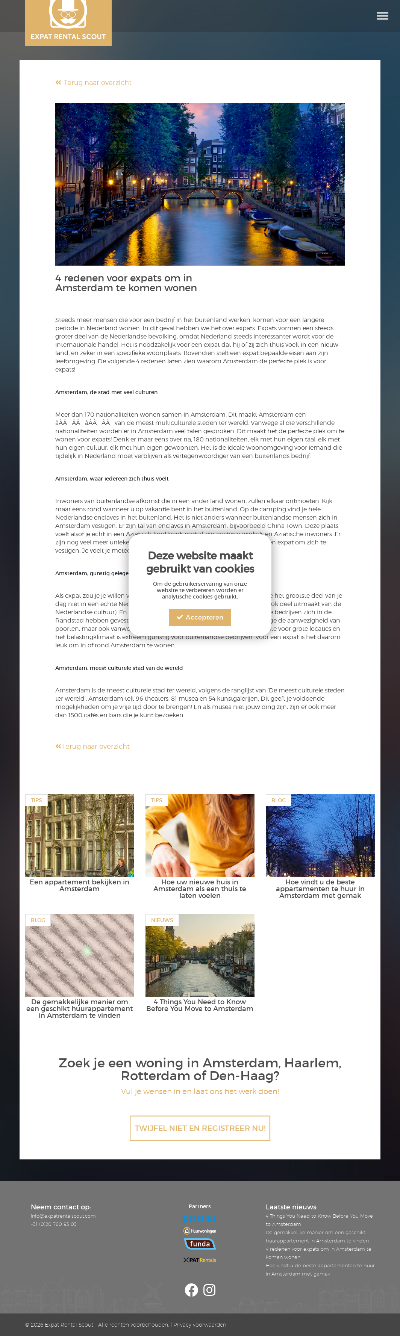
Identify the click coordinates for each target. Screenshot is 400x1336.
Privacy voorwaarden (199, 1325)
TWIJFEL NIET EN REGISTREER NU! (200, 1128)
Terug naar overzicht (93, 82)
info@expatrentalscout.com (63, 1216)
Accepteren (200, 617)
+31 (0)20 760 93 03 (54, 1224)
